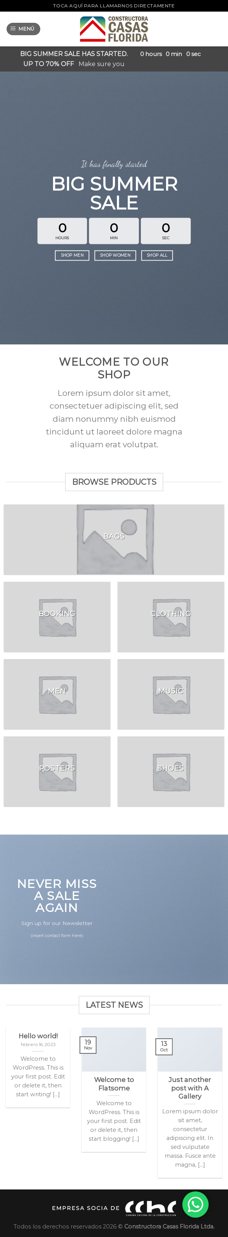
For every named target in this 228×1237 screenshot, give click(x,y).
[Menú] (24, 29)
